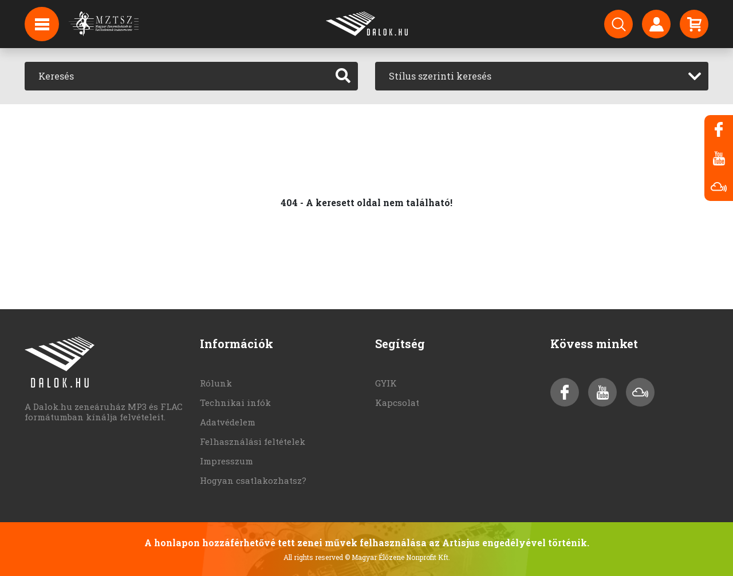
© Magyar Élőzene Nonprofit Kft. (397, 557)
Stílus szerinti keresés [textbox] (440, 76)
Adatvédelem (227, 422)
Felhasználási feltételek (252, 441)
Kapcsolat (397, 402)
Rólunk (216, 383)
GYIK (386, 383)
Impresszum (226, 461)
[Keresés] (177, 76)
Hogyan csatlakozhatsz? (253, 480)
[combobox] (541, 76)
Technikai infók (235, 402)
